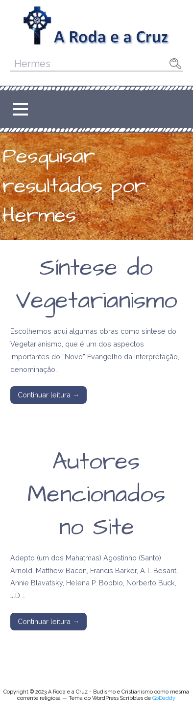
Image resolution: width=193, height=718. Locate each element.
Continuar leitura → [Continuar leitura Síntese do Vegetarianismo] (48, 395)
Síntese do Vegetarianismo (96, 284)
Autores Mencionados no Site (96, 495)
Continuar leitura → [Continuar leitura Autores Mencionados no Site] (48, 621)
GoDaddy (163, 698)
